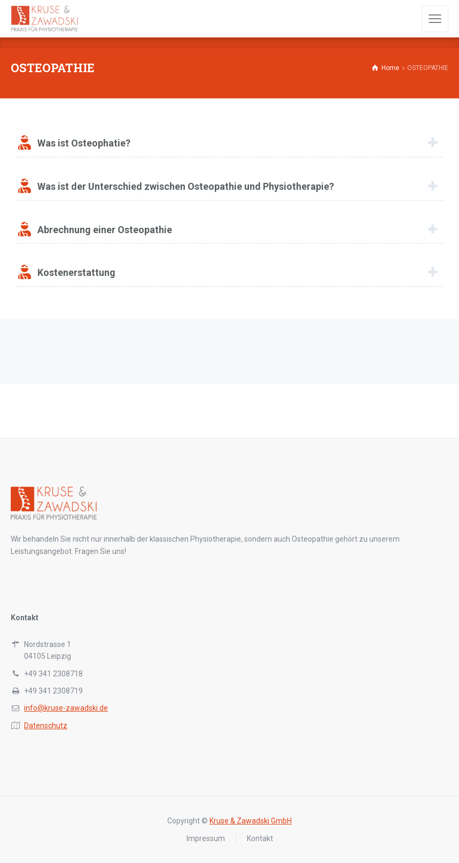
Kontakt (260, 838)
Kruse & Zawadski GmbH (250, 820)
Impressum (205, 838)
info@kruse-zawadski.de (66, 708)
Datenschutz (45, 725)
